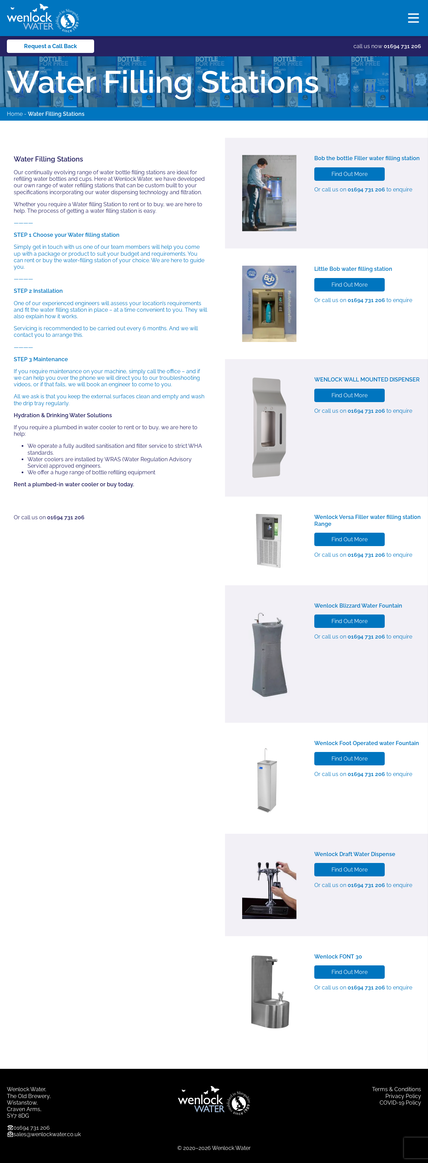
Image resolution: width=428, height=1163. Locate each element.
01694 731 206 (402, 46)
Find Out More (349, 174)
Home (15, 114)
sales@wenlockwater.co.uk (47, 1134)
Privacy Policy (403, 1096)
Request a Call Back (50, 46)
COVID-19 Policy (400, 1102)
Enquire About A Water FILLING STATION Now (80, 501)
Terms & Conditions (396, 1089)
